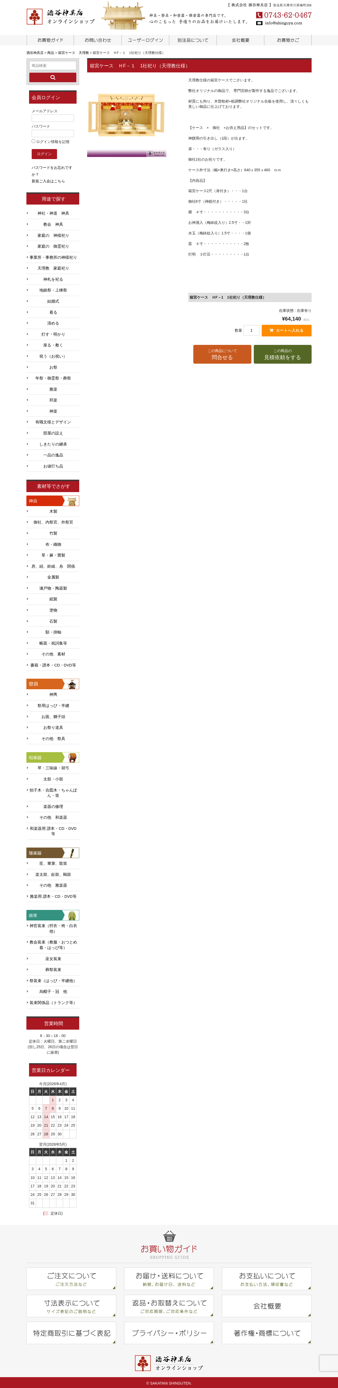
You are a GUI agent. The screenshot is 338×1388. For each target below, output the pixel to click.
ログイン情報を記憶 (50, 140)
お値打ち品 (53, 464)
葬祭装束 (53, 968)
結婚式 (53, 300)
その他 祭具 (53, 737)
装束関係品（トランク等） (53, 1001)
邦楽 (53, 398)
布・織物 (53, 542)
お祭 (53, 365)
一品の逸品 (53, 453)
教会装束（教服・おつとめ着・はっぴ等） (53, 943)
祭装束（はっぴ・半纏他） (53, 979)
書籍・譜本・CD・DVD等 (53, 663)
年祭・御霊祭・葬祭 (53, 376)
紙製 (53, 597)
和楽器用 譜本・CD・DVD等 (53, 830)
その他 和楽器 (53, 816)
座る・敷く (53, 343)
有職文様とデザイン (53, 420)
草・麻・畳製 (53, 554)
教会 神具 (53, 223)
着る (53, 310)
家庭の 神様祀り (53, 234)
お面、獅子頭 (53, 715)
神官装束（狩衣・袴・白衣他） (53, 927)
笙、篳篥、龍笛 (53, 862)
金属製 (53, 575)
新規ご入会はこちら (48, 179)
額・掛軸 (53, 630)
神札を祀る (53, 278)
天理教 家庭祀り (53, 267)
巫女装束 (53, 957)
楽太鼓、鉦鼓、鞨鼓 (53, 873)
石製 (53, 619)
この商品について (222, 355)
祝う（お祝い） (53, 355)
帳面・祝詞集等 (53, 642)
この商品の (283, 355)
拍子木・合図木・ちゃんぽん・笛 (53, 791)
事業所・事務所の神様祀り (53, 256)
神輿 (53, 693)
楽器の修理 (53, 805)
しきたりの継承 (53, 442)
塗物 (53, 609)
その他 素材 (53, 652)
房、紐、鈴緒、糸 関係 (53, 564)
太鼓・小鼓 (53, 777)
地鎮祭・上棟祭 (53, 288)
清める (53, 322)
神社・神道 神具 (53, 212)
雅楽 (53, 387)
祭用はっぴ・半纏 (53, 704)
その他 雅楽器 (53, 884)
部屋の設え (53, 431)
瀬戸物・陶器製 (53, 587)
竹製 (53, 532)
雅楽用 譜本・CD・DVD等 (53, 895)
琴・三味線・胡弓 (53, 766)
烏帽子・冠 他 (53, 990)
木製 (53, 510)
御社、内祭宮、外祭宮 (53, 521)
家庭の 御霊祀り (53, 245)
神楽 (53, 410)
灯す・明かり (53, 333)
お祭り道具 (53, 726)
